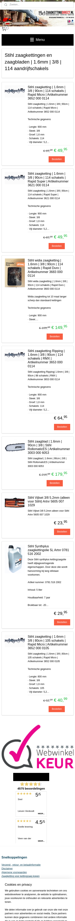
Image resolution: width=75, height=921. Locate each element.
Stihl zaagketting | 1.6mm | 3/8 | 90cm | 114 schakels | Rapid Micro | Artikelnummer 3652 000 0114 (48, 92)
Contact (6, 883)
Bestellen (57, 159)
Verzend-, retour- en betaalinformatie (21, 864)
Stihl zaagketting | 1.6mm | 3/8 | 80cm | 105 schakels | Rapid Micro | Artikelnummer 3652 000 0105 (48, 642)
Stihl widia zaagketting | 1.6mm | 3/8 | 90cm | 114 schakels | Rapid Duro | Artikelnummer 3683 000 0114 (45, 268)
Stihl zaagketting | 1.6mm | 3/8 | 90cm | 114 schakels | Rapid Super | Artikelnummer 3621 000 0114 (48, 179)
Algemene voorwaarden (14, 872)
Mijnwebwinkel (43, 913)
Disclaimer (7, 868)
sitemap (41, 907)
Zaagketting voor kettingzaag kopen (21, 876)
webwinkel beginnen (62, 907)
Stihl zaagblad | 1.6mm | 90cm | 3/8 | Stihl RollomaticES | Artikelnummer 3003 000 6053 (49, 447)
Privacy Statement (11, 880)
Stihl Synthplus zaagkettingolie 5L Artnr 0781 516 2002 (48, 550)
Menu (37, 40)
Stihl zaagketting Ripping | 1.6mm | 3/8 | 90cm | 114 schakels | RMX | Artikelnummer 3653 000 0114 (46, 358)
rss (48, 907)
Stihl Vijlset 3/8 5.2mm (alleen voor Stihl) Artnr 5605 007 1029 (49, 501)
